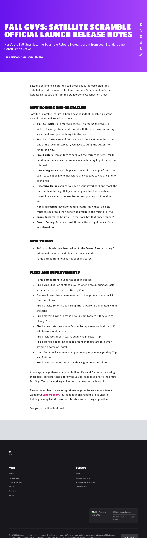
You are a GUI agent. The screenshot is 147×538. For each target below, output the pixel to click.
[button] (139, 26)
